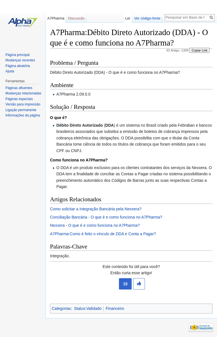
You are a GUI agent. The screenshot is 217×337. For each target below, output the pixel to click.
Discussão (76, 18)
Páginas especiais (19, 99)
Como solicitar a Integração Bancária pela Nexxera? (96, 209)
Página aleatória (17, 66)
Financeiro (115, 308)
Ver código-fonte (147, 18)
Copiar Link (199, 50)
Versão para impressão (22, 104)
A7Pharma (55, 18)
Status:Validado (87, 308)
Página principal (17, 55)
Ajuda (9, 71)
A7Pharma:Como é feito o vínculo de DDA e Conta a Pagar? (103, 234)
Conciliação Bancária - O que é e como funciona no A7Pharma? (106, 217)
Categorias (61, 308)
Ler (128, 18)
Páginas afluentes (18, 88)
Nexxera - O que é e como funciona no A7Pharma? (95, 225)
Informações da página (22, 115)
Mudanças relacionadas (23, 93)
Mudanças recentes (20, 60)
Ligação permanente (20, 110)
